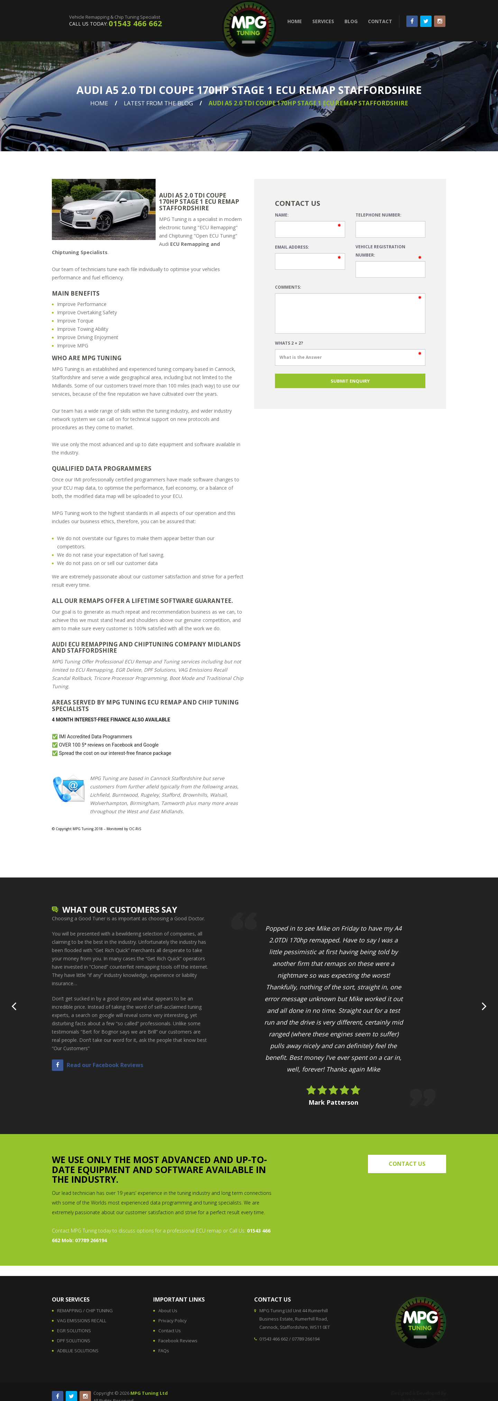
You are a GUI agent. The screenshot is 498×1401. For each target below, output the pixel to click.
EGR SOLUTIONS (74, 1330)
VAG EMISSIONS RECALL (81, 1320)
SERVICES (323, 21)
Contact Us (169, 1330)
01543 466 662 (135, 23)
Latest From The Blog (158, 103)
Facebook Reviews (177, 1340)
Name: (282, 215)
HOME (294, 21)
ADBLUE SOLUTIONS (78, 1350)
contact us (407, 1164)
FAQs (163, 1350)
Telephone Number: (379, 215)
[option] (333, 1009)
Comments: (288, 287)
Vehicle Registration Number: (380, 251)
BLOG (351, 21)
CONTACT (380, 21)
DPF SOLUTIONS (73, 1340)
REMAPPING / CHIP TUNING (85, 1310)
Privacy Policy (172, 1320)
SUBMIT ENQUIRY (350, 381)
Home (99, 103)
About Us (167, 1310)
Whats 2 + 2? (289, 343)
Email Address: (292, 247)
